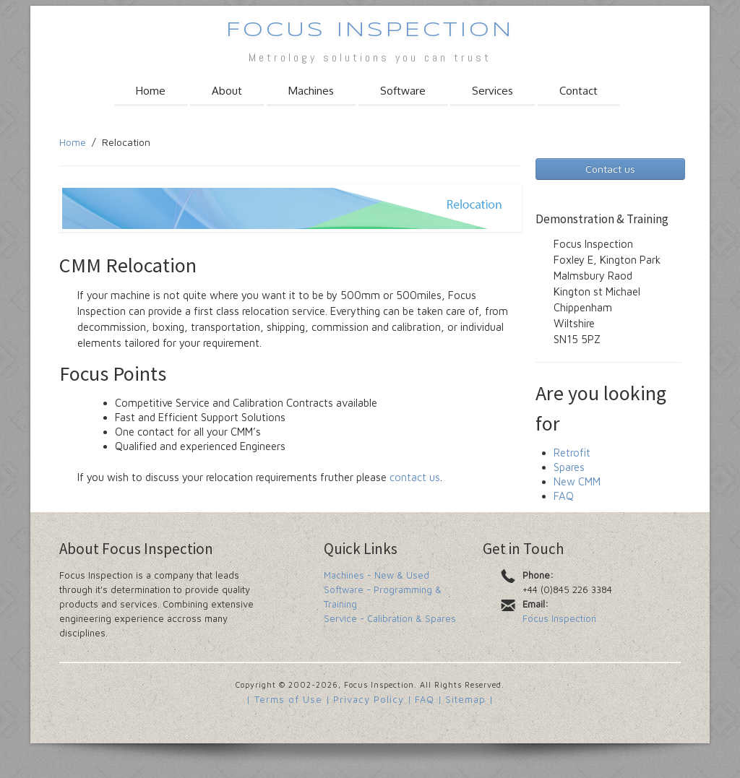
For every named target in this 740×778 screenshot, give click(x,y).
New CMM (577, 481)
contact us (415, 477)
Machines (311, 91)
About (227, 91)
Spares (569, 467)
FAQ (564, 496)
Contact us (610, 169)
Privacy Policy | (372, 699)
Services (492, 91)
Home (150, 91)
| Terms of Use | (288, 699)
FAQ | (428, 699)
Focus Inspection (370, 30)
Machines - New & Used (376, 575)
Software (403, 91)
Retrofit (572, 452)
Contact (578, 91)
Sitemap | (469, 699)
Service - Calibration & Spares (390, 618)
